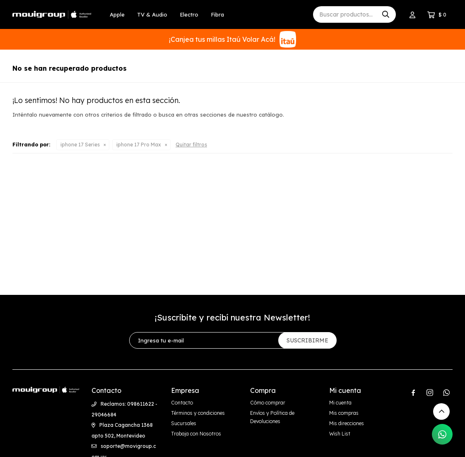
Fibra (217, 14)
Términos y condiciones (198, 413)
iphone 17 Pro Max (138, 144)
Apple (117, 14)
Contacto (182, 403)
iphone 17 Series (80, 144)
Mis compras (344, 413)
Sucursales (183, 423)
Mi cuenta (340, 403)
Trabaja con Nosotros (196, 434)
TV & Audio (152, 14)
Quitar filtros (191, 144)
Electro (189, 14)
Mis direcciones (346, 423)
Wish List (339, 434)
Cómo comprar (267, 403)
